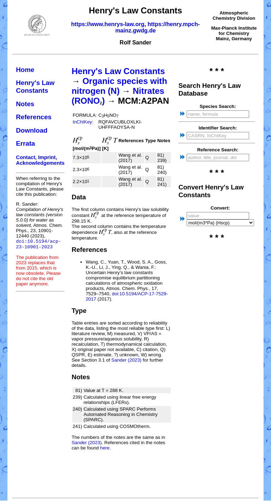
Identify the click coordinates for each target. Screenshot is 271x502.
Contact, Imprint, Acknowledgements (40, 160)
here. (105, 447)
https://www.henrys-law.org (108, 24)
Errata (25, 143)
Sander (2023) (126, 360)
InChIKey (82, 122)
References (34, 117)
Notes (25, 104)
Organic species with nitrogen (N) (119, 86)
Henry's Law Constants (35, 86)
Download (31, 130)
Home (25, 69)
